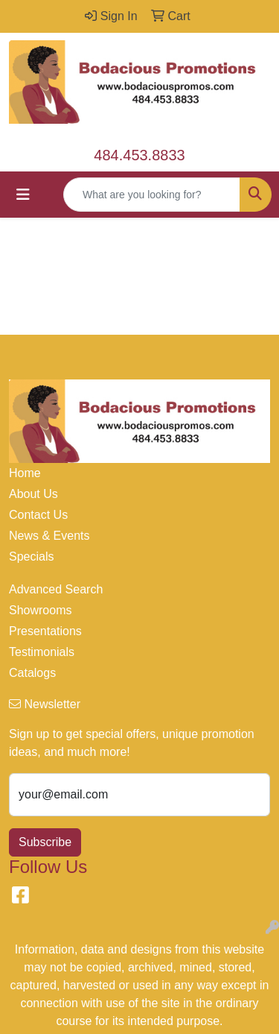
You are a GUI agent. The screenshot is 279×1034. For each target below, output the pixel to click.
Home (25, 473)
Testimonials (41, 652)
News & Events (49, 535)
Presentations (45, 631)
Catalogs (32, 672)
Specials (31, 556)
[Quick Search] (151, 194)
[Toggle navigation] (23, 194)
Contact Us (38, 514)
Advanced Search (56, 589)
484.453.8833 (139, 155)
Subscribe (45, 842)
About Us (33, 494)
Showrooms (40, 610)
